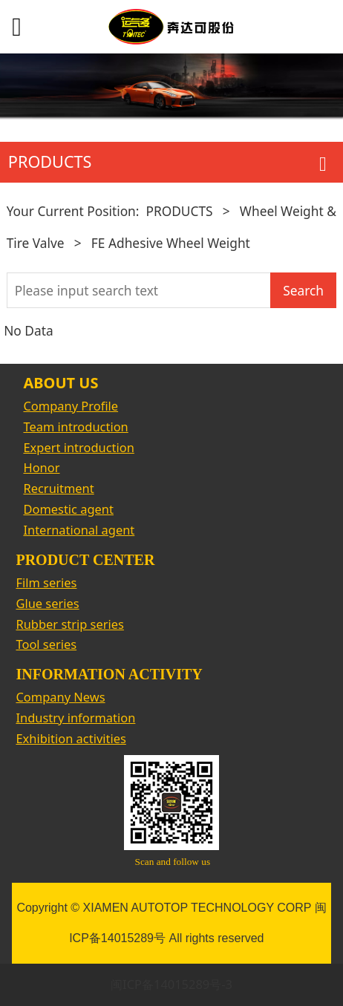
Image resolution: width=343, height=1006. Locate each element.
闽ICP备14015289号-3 (171, 984)
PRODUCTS (179, 211)
